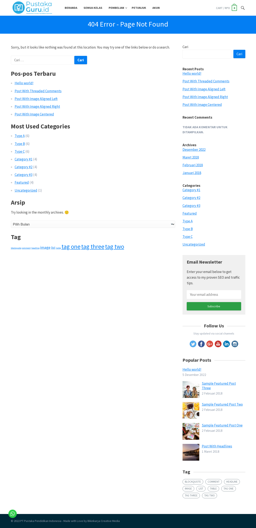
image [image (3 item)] (45, 247)
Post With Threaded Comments (38, 91)
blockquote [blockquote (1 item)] (16, 248)
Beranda (71, 8)
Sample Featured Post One (222, 425)
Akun (156, 8)
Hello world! (24, 83)
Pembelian (116, 8)
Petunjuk (139, 8)
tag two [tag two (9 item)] (114, 246)
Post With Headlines (217, 446)
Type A (20, 135)
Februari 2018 (193, 165)
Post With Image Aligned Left (36, 98)
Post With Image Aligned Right (37, 106)
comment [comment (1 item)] (26, 248)
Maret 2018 (191, 157)
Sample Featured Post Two (222, 404)
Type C (20, 151)
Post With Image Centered (34, 114)
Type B (20, 143)
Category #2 (23, 167)
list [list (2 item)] (53, 248)
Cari (185, 47)
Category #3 (23, 174)
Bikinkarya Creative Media (103, 521)
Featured (22, 182)
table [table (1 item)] (58, 248)
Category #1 (23, 159)
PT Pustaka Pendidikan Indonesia (40, 521)
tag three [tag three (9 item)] (92, 246)
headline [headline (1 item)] (35, 248)
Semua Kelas (93, 8)
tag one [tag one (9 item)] (71, 246)
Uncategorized (26, 190)
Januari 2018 (192, 172)
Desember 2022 (194, 149)
